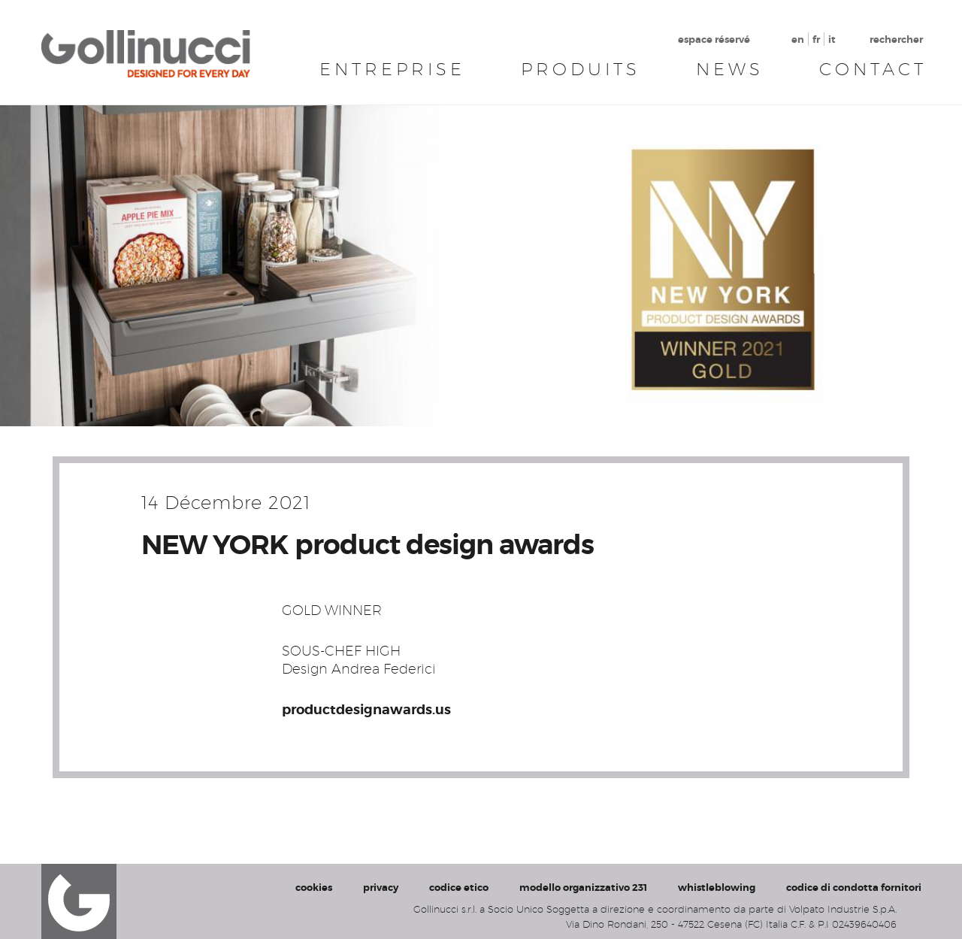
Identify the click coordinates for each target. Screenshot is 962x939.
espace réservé (714, 39)
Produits (580, 69)
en (797, 39)
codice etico (459, 887)
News (730, 69)
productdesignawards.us (366, 709)
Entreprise (392, 69)
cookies (313, 887)
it (832, 39)
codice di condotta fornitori (853, 887)
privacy (380, 887)
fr (816, 39)
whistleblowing (716, 887)
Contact (873, 69)
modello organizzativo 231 (583, 887)
